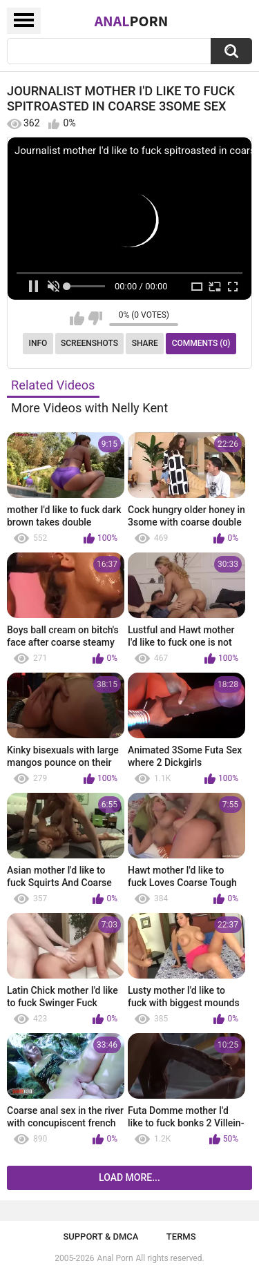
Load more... (129, 1177)
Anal (132, 20)
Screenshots (89, 343)
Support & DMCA (100, 1236)
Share (145, 343)
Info (38, 343)
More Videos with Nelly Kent (89, 408)
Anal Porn (115, 1258)
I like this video (77, 318)
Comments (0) (201, 343)
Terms (181, 1236)
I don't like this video (95, 318)
